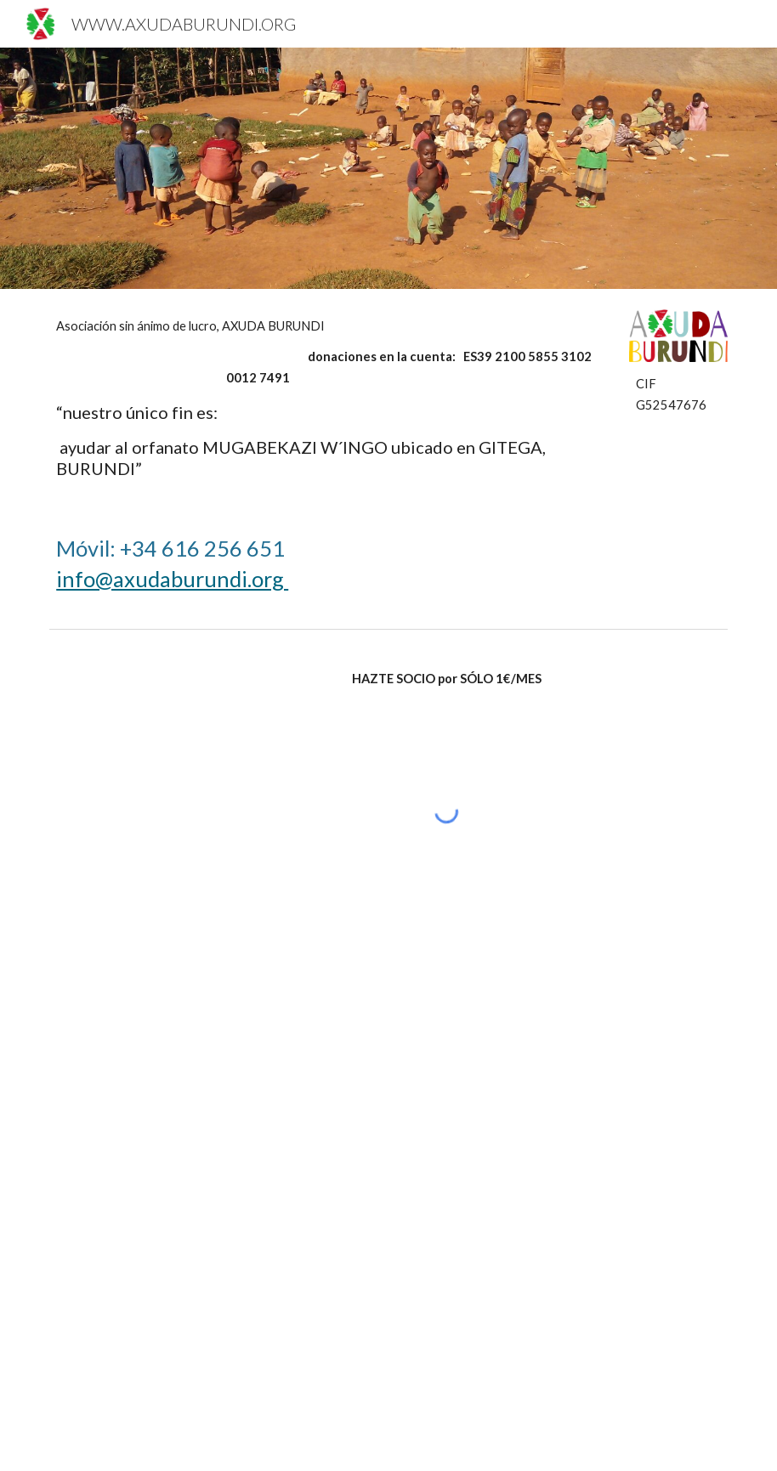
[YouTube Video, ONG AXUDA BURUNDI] (214, 1073)
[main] (330, 397)
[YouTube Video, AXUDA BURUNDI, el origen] (214, 1338)
